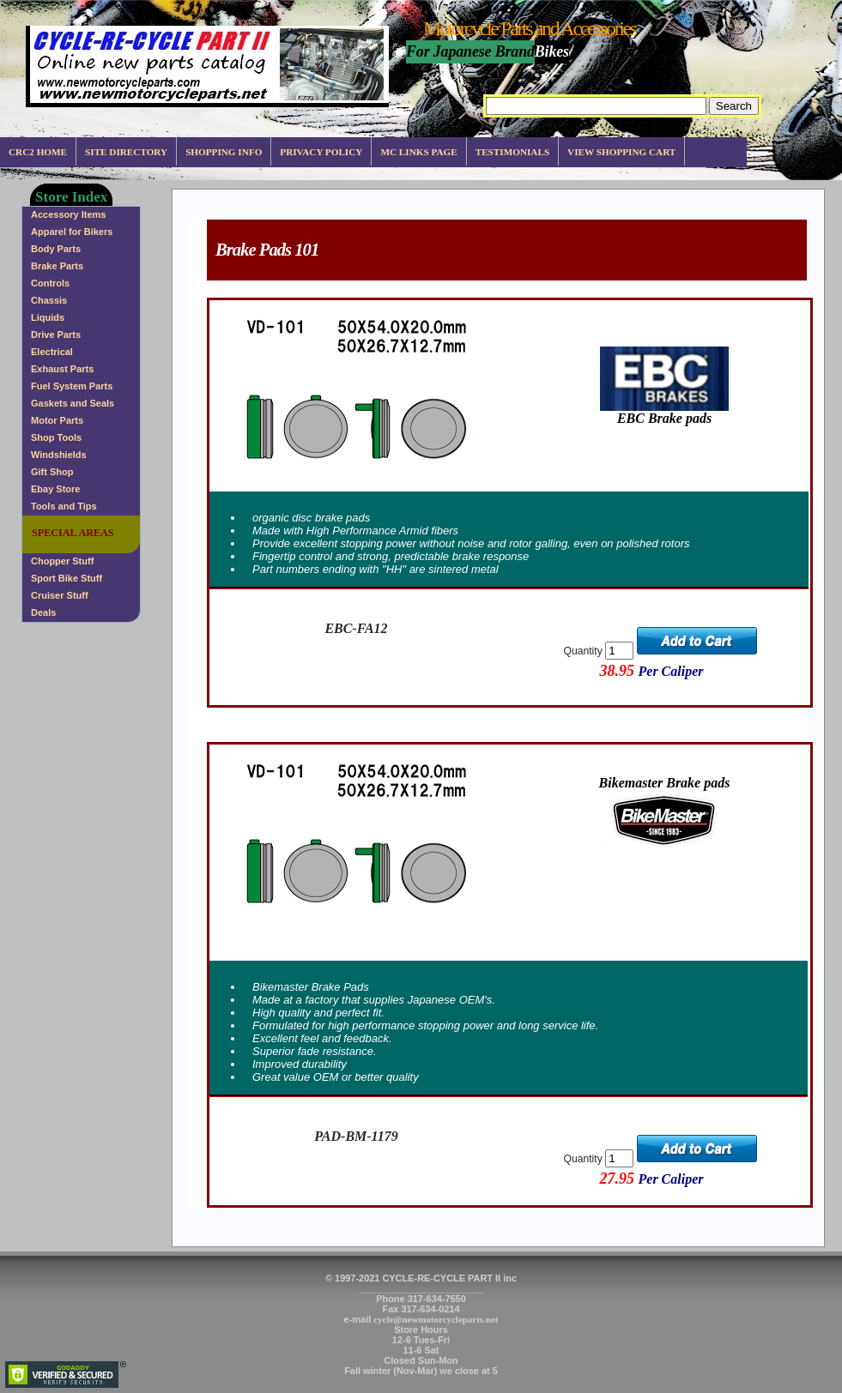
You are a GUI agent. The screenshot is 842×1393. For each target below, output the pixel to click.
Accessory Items (68, 214)
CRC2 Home (38, 152)
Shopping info (223, 152)
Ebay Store (55, 489)
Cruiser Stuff (59, 595)
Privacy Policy (321, 152)
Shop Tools (56, 437)
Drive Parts (56, 334)
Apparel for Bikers (71, 231)
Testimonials (512, 152)
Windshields (59, 454)
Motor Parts (57, 420)
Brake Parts (57, 266)
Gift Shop (52, 472)
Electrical (52, 352)
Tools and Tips (64, 506)
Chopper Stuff (62, 561)
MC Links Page (418, 152)
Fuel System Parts (71, 386)
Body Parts (56, 249)
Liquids (47, 317)
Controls (50, 283)
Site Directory (126, 152)
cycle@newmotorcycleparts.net (435, 1319)
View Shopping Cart (621, 152)
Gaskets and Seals (72, 403)
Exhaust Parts (62, 369)
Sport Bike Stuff (66, 578)
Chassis (49, 300)
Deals (43, 612)
